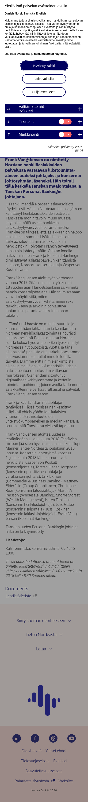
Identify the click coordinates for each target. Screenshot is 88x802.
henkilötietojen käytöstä (50, 53)
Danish (9, 13)
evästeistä (23, 53)
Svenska (29, 13)
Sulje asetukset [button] (43, 92)
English (41, 13)
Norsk (19, 13)
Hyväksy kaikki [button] (44, 66)
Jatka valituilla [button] (44, 79)
